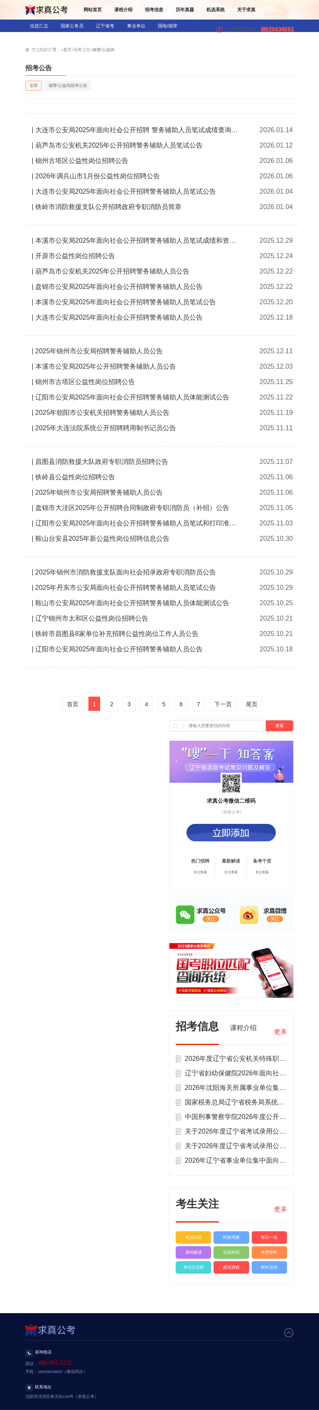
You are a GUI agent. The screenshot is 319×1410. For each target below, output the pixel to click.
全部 (33, 85)
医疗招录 (106, 38)
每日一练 (269, 1237)
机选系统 (215, 9)
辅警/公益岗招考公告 (68, 85)
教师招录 (75, 38)
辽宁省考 (105, 25)
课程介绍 (123, 9)
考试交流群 (193, 1267)
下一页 (223, 704)
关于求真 (246, 9)
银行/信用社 (42, 38)
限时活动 (269, 1267)
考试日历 (193, 1237)
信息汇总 (39, 25)
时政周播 (231, 1237)
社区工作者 (77, 50)
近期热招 (231, 1252)
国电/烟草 (167, 25)
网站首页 (92, 9)
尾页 (252, 704)
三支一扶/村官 (173, 38)
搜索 (279, 725)
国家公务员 (72, 25)
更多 (280, 1031)
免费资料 (269, 1252)
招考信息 (154, 9)
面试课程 (231, 1267)
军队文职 (137, 38)
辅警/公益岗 (42, 50)
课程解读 (193, 1252)
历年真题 (185, 9)
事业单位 (136, 25)
